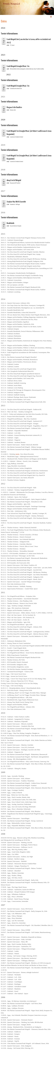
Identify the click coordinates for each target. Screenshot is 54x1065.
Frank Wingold (11, 4)
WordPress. (31, 1063)
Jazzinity (17, 454)
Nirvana (26, 1063)
